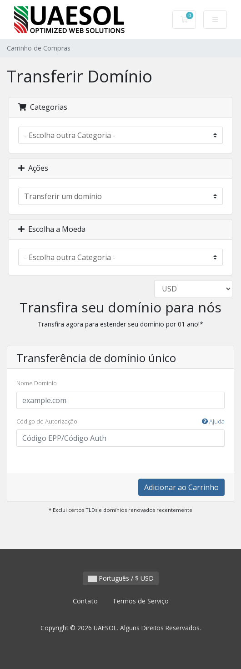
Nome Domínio (36, 383)
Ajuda (213, 421)
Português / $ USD (121, 578)
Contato (85, 601)
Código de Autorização (120, 421)
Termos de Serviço (140, 601)
